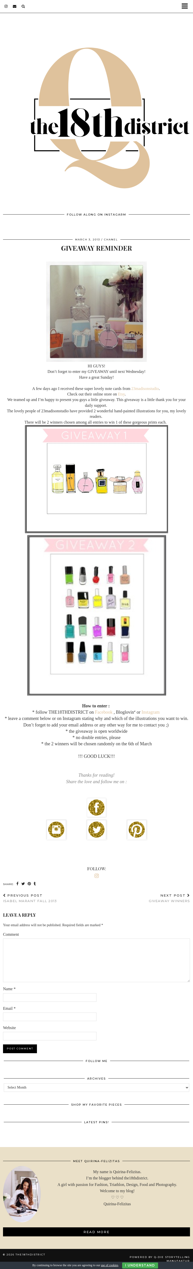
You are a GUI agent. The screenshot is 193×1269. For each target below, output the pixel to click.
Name (9, 989)
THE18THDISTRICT (30, 1254)
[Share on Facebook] (17, 884)
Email (9, 1008)
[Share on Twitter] (23, 884)
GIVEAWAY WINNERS (169, 898)
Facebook (104, 712)
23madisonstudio (145, 388)
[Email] (15, 6)
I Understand (140, 1265)
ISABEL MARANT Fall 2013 (30, 898)
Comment (11, 934)
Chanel (111, 239)
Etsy (121, 394)
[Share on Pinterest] (29, 884)
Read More (96, 1232)
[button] (186, 6)
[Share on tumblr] (34, 884)
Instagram (150, 712)
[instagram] (6, 6)
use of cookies (109, 1265)
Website (9, 1028)
